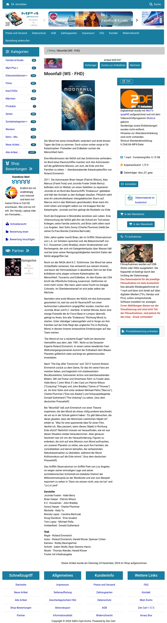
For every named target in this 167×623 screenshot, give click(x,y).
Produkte (21, 106)
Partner (17, 251)
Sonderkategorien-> (21, 121)
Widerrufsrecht (131, 33)
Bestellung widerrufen (17, 40)
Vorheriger (90, 65)
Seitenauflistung (63, 592)
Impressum (88, 33)
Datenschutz (39, 33)
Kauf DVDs (21, 90)
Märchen (21, 98)
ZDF (126, 81)
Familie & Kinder (114, 20)
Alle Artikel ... (21, 152)
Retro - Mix (21, 136)
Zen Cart (110, 621)
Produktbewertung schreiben (140, 331)
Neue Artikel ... (21, 144)
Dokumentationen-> (21, 75)
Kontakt (113, 33)
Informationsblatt (62, 615)
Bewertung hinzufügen (20, 239)
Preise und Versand (16, 33)
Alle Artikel (21, 600)
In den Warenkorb (141, 224)
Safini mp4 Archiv (81, 621)
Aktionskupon (62, 607)
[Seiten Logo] (22, 19)
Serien (21, 113)
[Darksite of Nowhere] (21, 266)
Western (21, 129)
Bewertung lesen (17, 231)
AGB (53, 33)
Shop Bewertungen (20, 607)
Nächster (135, 65)
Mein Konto (146, 600)
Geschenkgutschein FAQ (62, 600)
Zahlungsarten (69, 33)
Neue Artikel (21, 592)
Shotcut (151, 118)
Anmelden (19, 4)
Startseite (20, 584)
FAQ (102, 33)
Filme (52, 50)
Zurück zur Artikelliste (113, 65)
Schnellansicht (16, 224)
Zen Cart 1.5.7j (146, 607)
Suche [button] (155, 4)
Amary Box (146, 615)
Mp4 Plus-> (21, 67)
